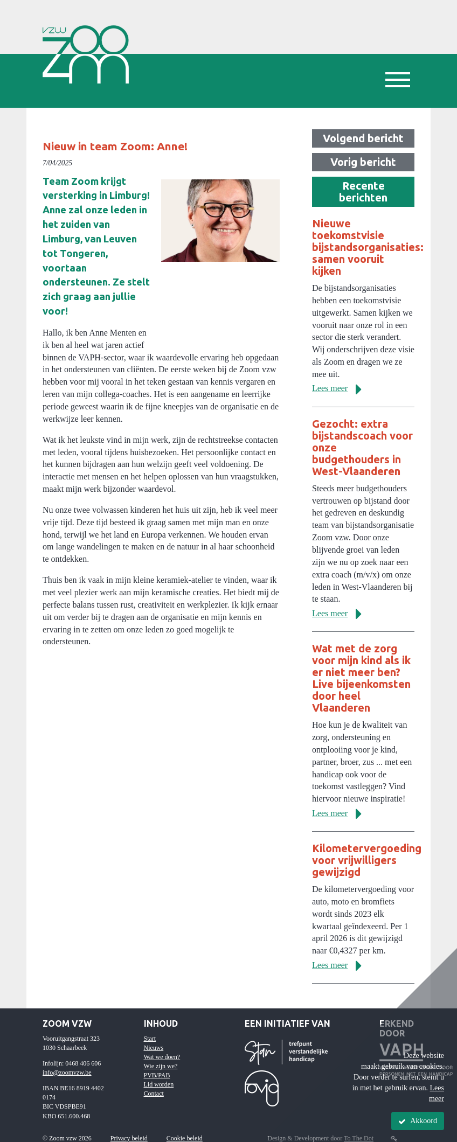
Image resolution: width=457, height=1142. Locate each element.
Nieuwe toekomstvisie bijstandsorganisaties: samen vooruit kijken (368, 247)
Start (150, 1038)
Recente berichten (363, 191)
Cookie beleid (185, 1138)
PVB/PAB (157, 1075)
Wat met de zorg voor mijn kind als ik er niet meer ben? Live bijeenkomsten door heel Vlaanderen (361, 678)
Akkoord (417, 1121)
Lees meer (341, 388)
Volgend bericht (363, 138)
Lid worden (159, 1084)
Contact (154, 1093)
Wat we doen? (162, 1057)
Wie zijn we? (161, 1066)
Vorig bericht (363, 162)
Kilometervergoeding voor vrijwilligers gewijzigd (366, 860)
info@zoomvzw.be (67, 1072)
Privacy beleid (129, 1138)
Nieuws (154, 1048)
